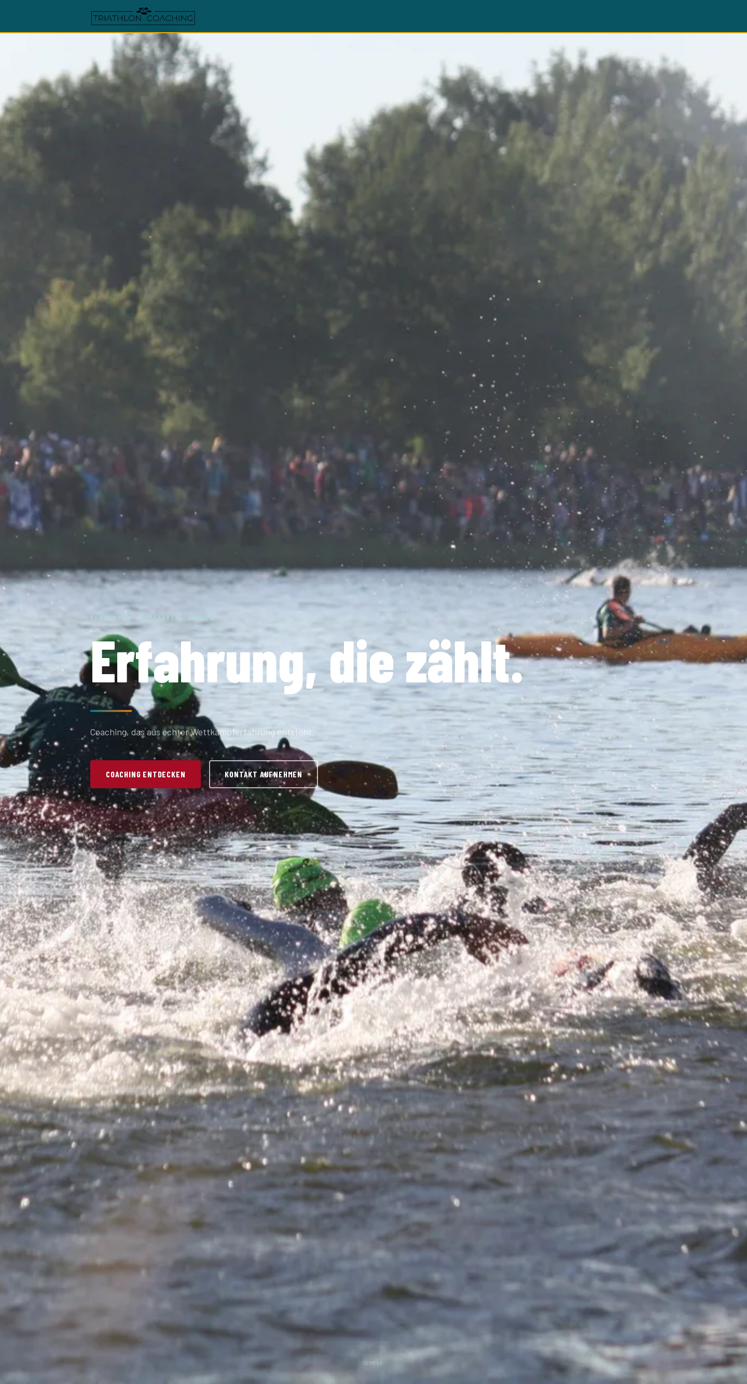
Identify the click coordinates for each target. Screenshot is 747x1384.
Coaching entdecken (145, 774)
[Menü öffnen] (649, 16)
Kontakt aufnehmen (263, 774)
